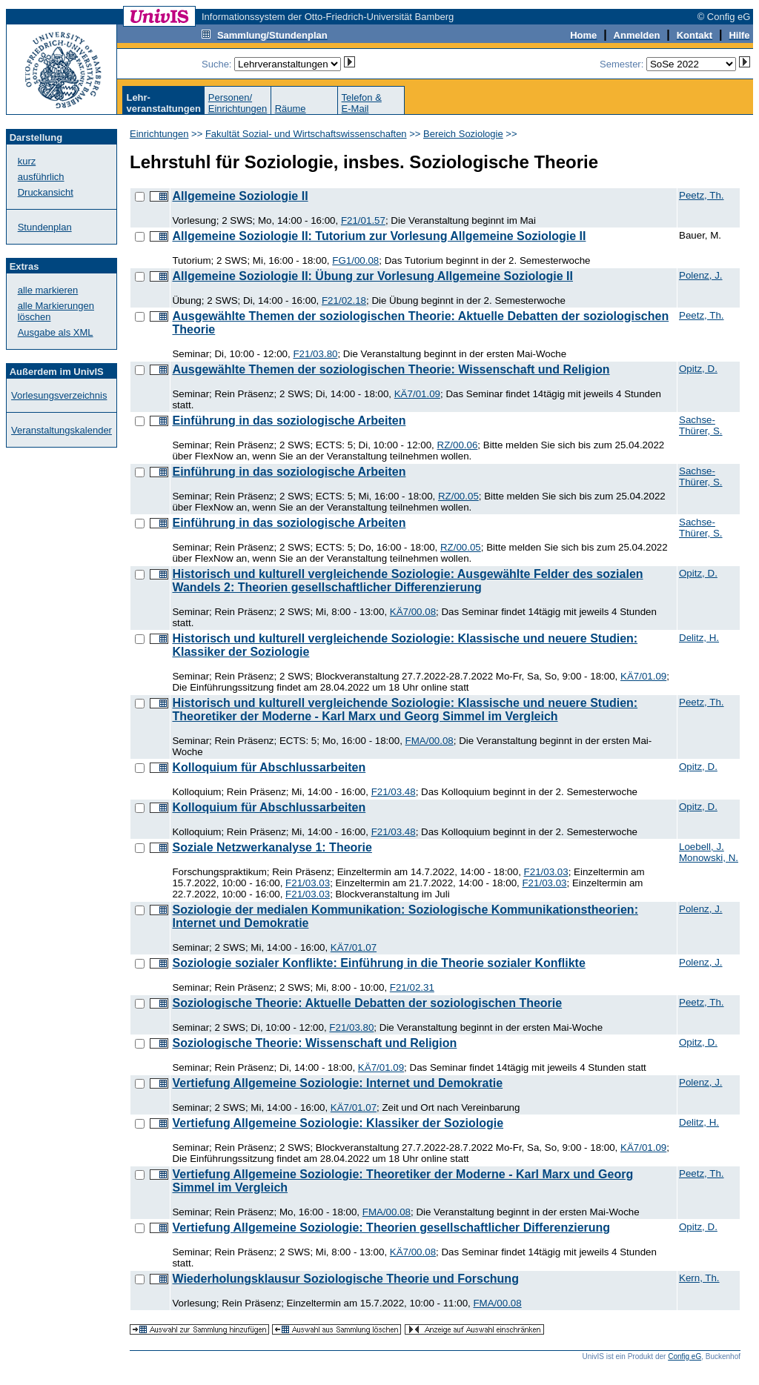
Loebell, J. (701, 846)
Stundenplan (45, 227)
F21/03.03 (546, 871)
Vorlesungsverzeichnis (59, 395)
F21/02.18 (344, 300)
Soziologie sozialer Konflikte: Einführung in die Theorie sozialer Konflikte (378, 963)
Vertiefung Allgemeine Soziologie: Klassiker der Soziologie (337, 1123)
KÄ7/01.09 (417, 393)
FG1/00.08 (355, 260)
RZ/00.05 (458, 496)
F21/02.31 (412, 987)
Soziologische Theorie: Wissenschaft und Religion (314, 1043)
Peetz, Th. (701, 195)
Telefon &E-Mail (362, 103)
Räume (290, 108)
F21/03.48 (393, 791)
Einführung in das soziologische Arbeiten (288, 420)
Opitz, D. (698, 368)
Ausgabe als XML (55, 332)
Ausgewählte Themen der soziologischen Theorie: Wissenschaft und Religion (390, 369)
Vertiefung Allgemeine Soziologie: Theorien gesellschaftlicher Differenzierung (391, 1227)
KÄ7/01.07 (354, 947)
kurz (27, 161)
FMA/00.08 (429, 740)
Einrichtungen (159, 133)
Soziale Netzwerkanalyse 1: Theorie (271, 847)
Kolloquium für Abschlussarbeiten (268, 767)
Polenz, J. (701, 275)
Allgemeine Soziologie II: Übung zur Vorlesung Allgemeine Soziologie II (372, 276)
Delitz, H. (699, 637)
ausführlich (41, 176)
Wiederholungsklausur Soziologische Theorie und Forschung (345, 1278)
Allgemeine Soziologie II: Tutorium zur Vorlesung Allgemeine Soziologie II (379, 236)
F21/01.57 (363, 220)
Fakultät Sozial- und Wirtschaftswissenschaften (306, 133)
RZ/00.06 (457, 445)
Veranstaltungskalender (61, 430)
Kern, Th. (699, 1277)
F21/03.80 (315, 353)
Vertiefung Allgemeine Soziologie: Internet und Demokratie (337, 1083)
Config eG (684, 1356)
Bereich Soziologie (463, 133)
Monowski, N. (708, 857)
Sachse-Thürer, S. (701, 425)
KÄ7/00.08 (413, 611)
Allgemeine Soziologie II (240, 196)
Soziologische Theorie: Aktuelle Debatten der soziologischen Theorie (367, 1003)
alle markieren (48, 290)
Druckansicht (45, 192)
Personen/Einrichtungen (238, 103)
